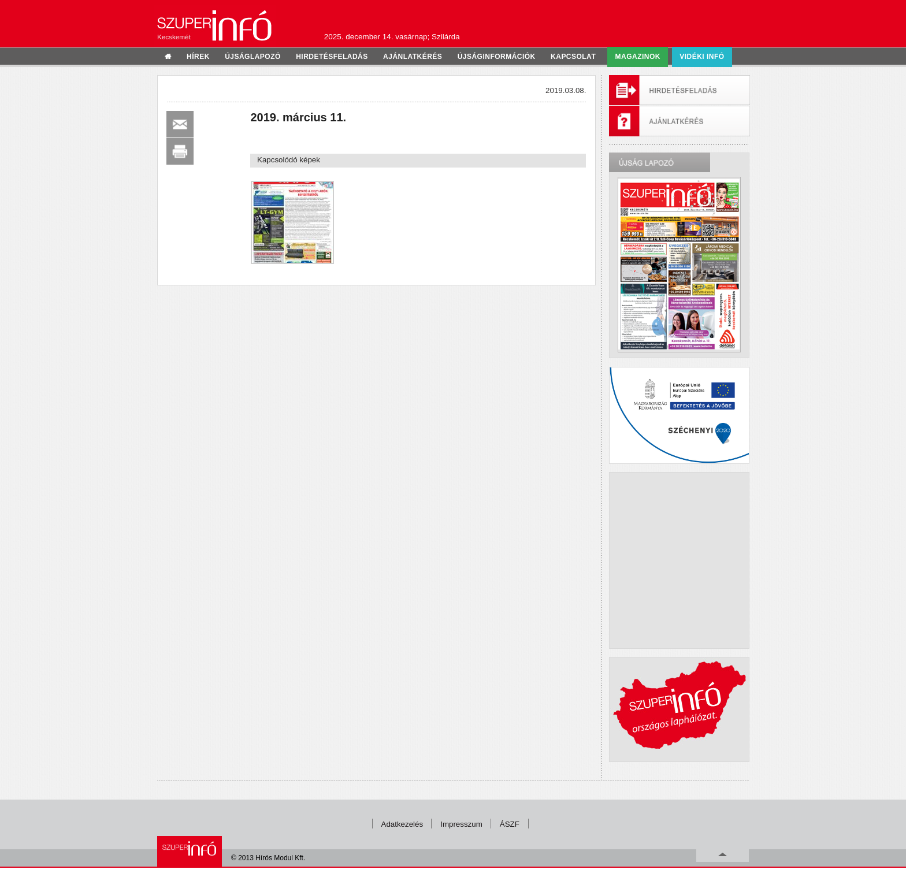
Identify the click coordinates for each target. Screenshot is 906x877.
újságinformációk (497, 57)
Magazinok (637, 57)
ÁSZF (509, 824)
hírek (198, 57)
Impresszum (461, 824)
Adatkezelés (402, 824)
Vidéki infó (702, 57)
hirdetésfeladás (332, 57)
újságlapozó (253, 57)
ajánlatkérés (412, 57)
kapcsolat (573, 57)
